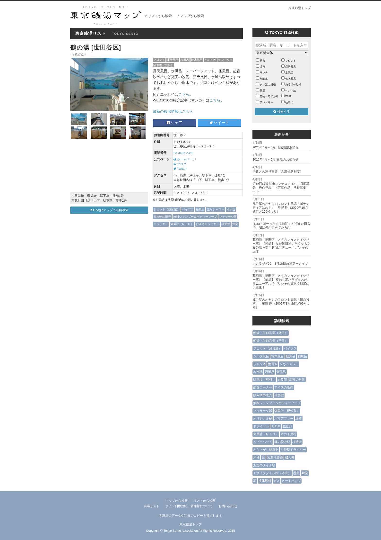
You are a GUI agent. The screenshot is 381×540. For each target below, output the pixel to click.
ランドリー (225, 59)
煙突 (235, 223)
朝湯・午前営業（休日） (270, 333)
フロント (159, 59)
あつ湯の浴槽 (268, 84)
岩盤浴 (282, 379)
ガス (276, 481)
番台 (262, 60)
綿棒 (298, 418)
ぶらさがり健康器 (265, 449)
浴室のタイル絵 (264, 465)
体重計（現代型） (287, 411)
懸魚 (296, 473)
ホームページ (184, 159)
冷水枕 (230, 209)
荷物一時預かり (269, 96)
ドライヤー (161, 223)
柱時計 (297, 442)
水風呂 (184, 59)
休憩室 (279, 395)
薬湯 (262, 90)
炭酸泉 (264, 78)
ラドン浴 (259, 364)
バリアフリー (283, 418)
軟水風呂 (197, 59)
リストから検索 (160, 16)
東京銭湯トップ (300, 8)
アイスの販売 (283, 387)
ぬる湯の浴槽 (293, 84)
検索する (281, 111)
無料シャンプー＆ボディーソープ (195, 216)
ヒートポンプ (291, 481)
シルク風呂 (261, 356)
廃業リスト (151, 506)
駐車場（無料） (163, 65)
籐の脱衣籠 (282, 442)
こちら (183, 94)
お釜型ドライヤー (207, 223)
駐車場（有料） (264, 379)
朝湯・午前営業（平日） (270, 340)
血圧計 (287, 426)
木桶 (256, 457)
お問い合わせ (227, 506)
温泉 (262, 66)
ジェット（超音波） (167, 209)
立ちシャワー (215, 209)
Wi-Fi (288, 96)
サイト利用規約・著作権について (189, 506)
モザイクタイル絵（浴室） (272, 473)
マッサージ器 (228, 216)
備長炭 (272, 364)
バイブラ (188, 209)
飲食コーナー (262, 387)
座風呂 (200, 209)
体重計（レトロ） (182, 223)
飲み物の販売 (162, 216)
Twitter (180, 169)
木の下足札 (288, 434)
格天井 (225, 223)
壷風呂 (281, 372)
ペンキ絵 (210, 59)
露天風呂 (173, 59)
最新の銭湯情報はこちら (173, 111)
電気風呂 (277, 356)
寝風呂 (302, 356)
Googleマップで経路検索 (109, 210)
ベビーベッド (262, 442)
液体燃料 (265, 481)
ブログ (179, 164)
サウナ (264, 72)
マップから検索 (192, 16)
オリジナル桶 (262, 418)
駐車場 (289, 102)
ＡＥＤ (276, 426)
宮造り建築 (275, 457)
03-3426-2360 (183, 153)
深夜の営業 (297, 379)
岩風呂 (269, 372)
